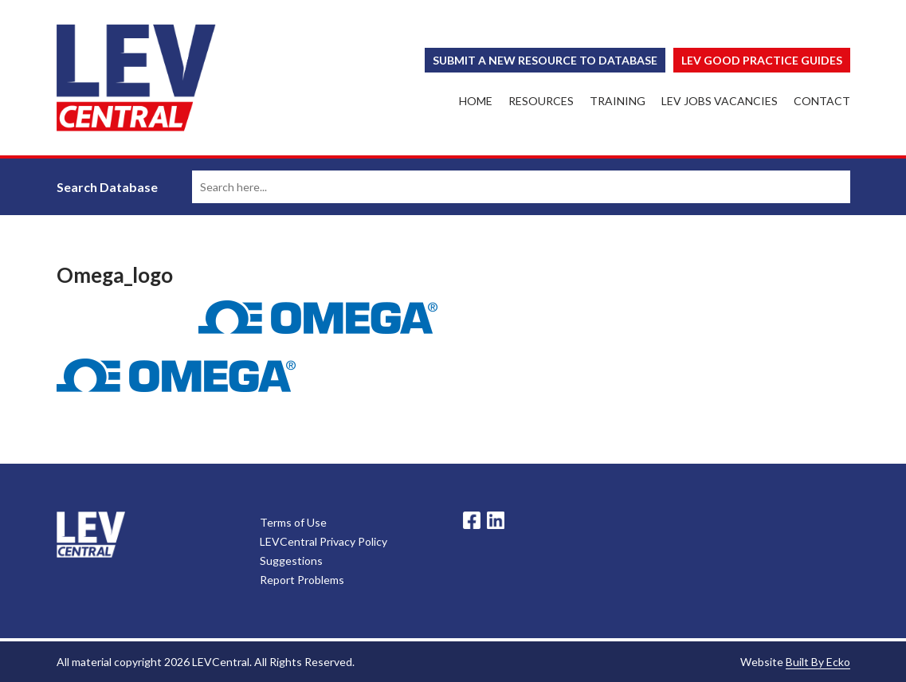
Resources (541, 101)
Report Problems (302, 579)
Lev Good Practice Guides (761, 60)
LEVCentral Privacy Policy (323, 541)
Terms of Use (293, 522)
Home (475, 101)
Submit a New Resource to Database (545, 60)
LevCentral (91, 535)
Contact (822, 101)
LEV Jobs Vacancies (719, 101)
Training (617, 101)
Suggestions (291, 560)
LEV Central (136, 77)
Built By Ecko (818, 661)
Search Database (107, 186)
